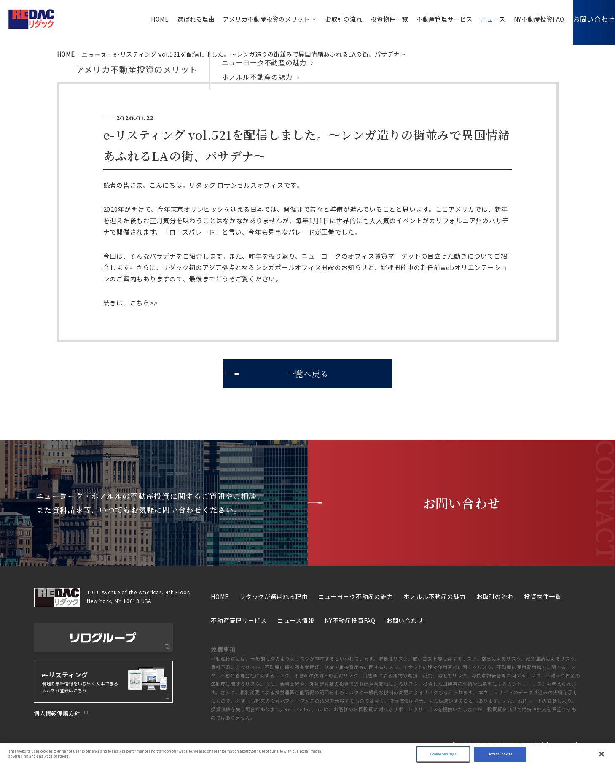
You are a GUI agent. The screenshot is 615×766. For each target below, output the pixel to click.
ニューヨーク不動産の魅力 (355, 596)
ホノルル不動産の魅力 (434, 596)
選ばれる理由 (183, 19)
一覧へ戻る (307, 373)
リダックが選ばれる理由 (273, 596)
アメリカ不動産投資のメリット (253, 19)
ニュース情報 (295, 620)
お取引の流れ (331, 19)
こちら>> (144, 302)
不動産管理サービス (432, 19)
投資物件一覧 (376, 19)
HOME (147, 19)
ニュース (480, 19)
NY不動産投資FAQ (526, 19)
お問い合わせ (587, 19)
